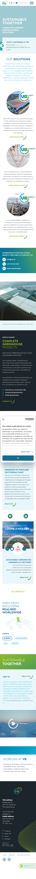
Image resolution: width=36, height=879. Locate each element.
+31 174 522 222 (8, 812)
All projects (18, 591)
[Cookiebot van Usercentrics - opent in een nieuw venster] (25, 419)
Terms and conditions (23, 855)
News (7, 836)
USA (5, 643)
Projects (8, 831)
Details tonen (25, 452)
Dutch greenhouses (12, 395)
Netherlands (20, 638)
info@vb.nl (6, 814)
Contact (7, 839)
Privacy (4, 855)
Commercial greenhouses (14, 392)
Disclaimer (12, 855)
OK (18, 458)
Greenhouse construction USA (15, 390)
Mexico (15, 643)
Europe (7, 638)
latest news (18, 45)
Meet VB (8, 834)
